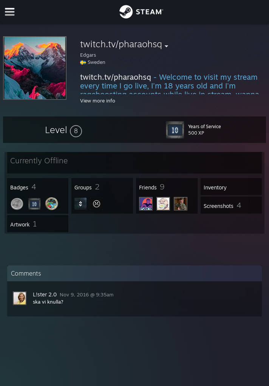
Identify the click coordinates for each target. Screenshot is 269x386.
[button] (63, 129)
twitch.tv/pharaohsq (115, 77)
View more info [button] (97, 101)
